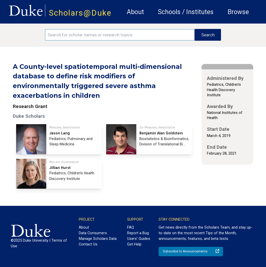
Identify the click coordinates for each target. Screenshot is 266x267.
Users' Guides (138, 238)
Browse (238, 12)
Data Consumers (93, 233)
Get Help (134, 244)
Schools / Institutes (186, 12)
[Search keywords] (120, 34)
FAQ (130, 227)
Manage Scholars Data (98, 238)
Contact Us (88, 244)
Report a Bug (138, 233)
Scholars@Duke (80, 13)
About (135, 12)
